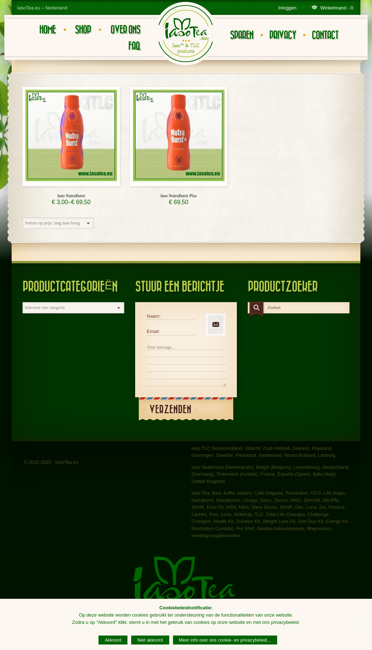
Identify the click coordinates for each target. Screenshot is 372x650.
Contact (325, 35)
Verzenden (170, 410)
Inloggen (287, 8)
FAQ (134, 46)
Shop (83, 30)
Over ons (125, 30)
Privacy (282, 35)
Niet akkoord (150, 640)
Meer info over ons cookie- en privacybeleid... (225, 640)
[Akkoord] (363, 624)
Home (47, 30)
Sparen (241, 35)
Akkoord (113, 640)
